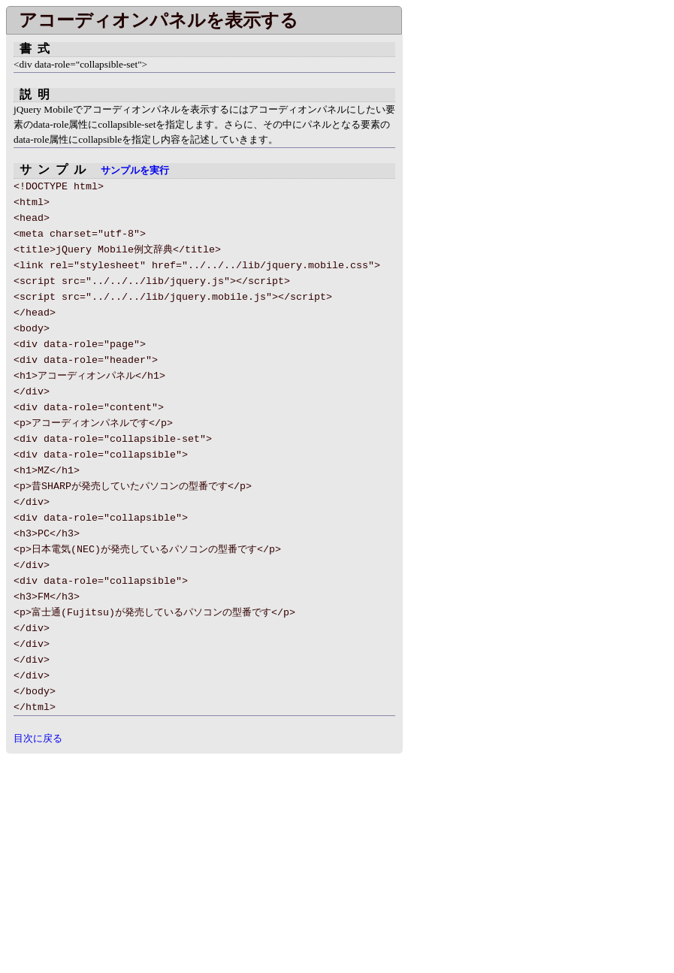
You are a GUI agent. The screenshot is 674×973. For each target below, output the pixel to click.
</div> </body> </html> (466, 231)
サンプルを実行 (135, 170)
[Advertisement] (132, 859)
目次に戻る (38, 738)
